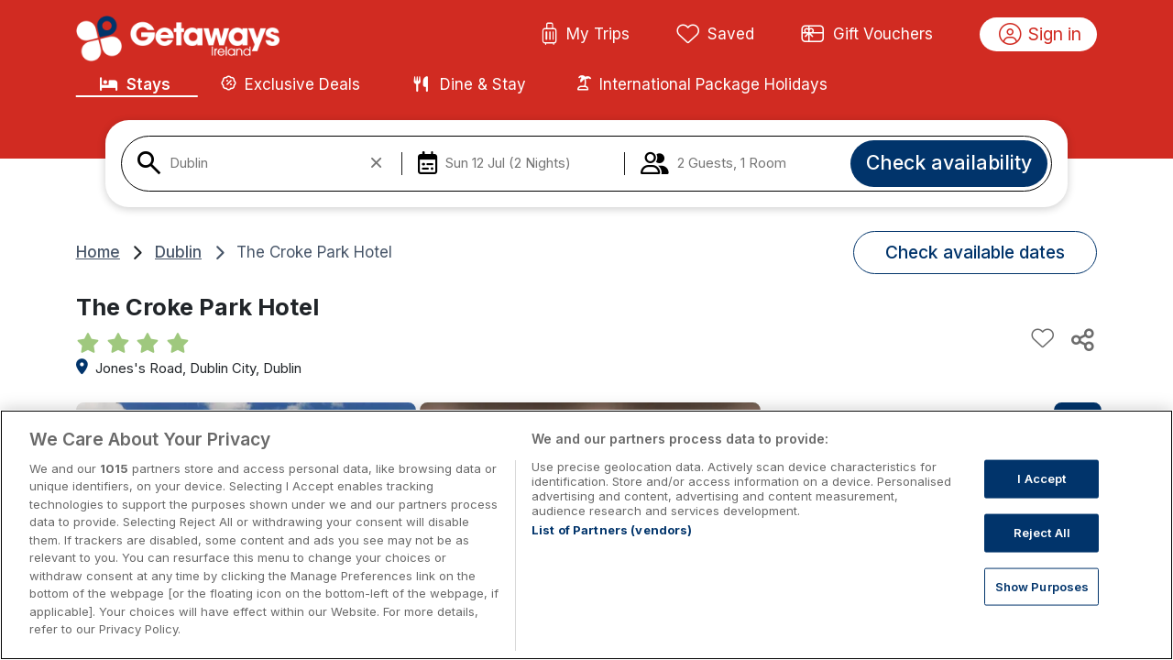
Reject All (1042, 532)
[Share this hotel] (1081, 339)
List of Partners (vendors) (612, 529)
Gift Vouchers (867, 35)
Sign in (1040, 35)
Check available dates (975, 252)
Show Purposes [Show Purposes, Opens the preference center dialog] (1042, 585)
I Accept (1041, 478)
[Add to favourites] (1042, 339)
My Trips (585, 35)
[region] (586, 535)
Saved (715, 35)
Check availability (949, 162)
